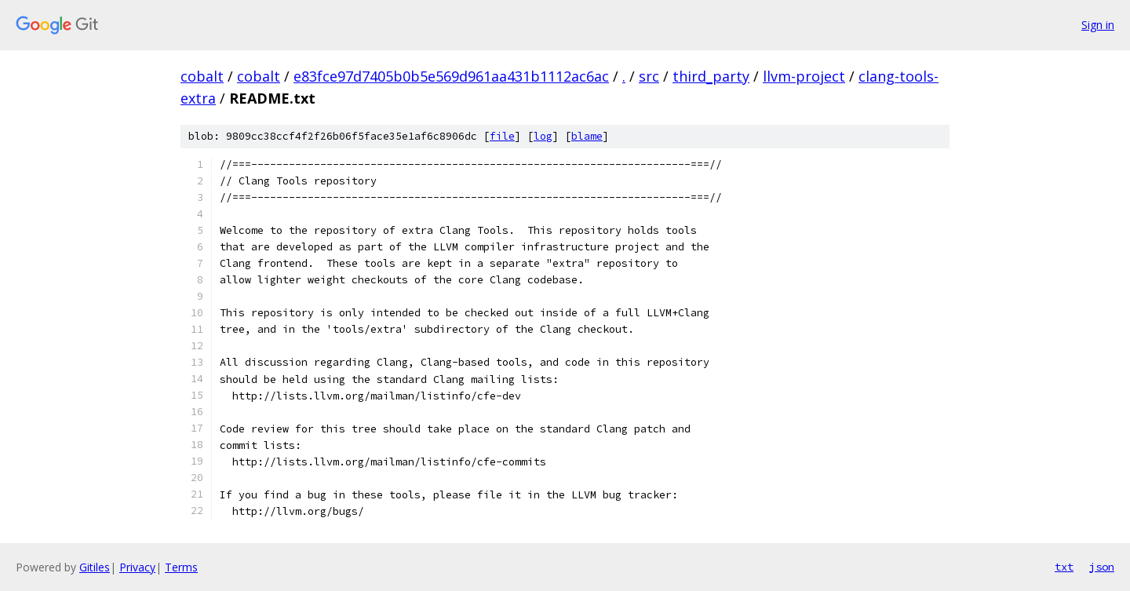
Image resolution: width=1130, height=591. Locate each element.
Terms (181, 567)
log (543, 136)
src (649, 76)
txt (1064, 567)
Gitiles (94, 567)
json (1101, 567)
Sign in (1097, 24)
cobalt (202, 76)
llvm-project (804, 76)
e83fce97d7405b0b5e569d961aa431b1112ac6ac (451, 76)
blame (587, 136)
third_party (711, 76)
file (502, 136)
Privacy (137, 567)
